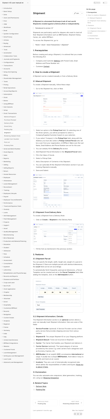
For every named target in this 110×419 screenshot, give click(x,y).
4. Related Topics (93, 38)
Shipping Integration (51, 378)
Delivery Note (41, 386)
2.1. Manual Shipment (95, 18)
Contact (46, 66)
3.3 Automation (93, 36)
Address (57, 61)
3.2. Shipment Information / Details (97, 32)
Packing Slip (40, 389)
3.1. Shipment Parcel (94, 28)
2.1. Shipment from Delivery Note (97, 21)
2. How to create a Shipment (96, 15)
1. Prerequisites (91, 12)
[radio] (75, 413)
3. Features (90, 25)
